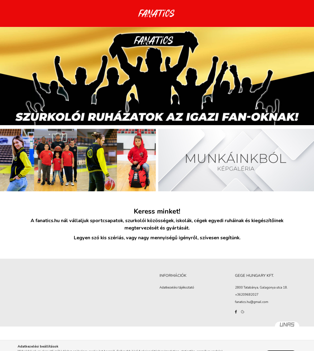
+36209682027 (246, 294)
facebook (236, 312)
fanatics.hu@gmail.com (251, 302)
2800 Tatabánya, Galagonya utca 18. (261, 287)
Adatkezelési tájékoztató (176, 288)
